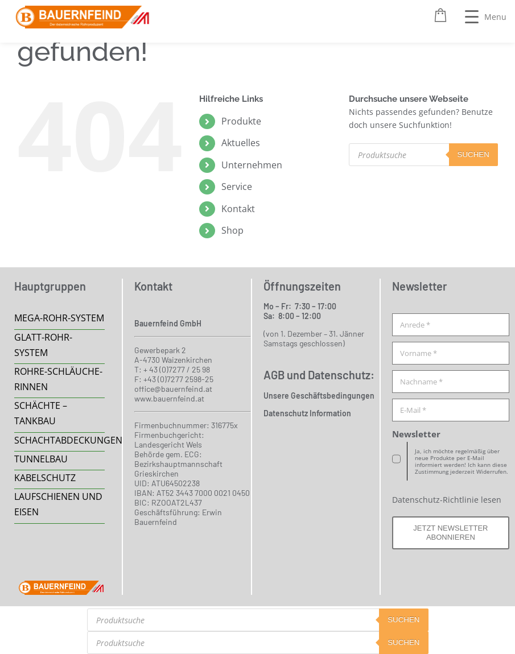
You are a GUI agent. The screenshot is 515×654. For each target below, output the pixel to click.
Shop (232, 230)
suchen (473, 154)
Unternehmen (251, 165)
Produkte (241, 121)
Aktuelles (240, 142)
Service (236, 186)
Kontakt (238, 208)
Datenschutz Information (307, 413)
